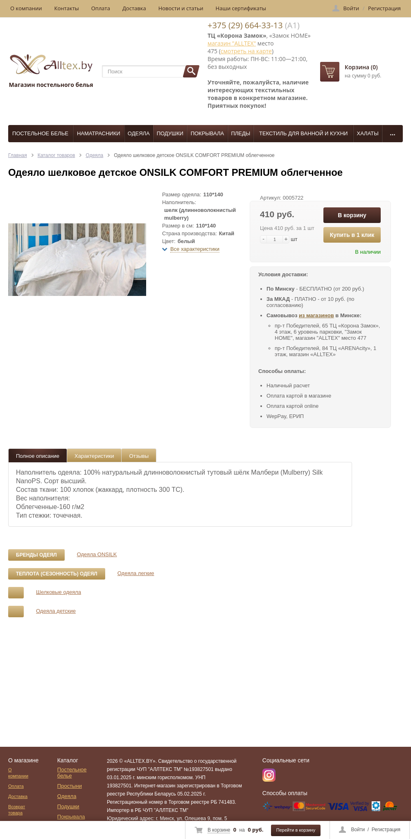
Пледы (240, 133)
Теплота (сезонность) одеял (56, 574)
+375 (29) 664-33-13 (245, 25)
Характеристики (94, 456)
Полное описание (37, 456)
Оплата (100, 8)
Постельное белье (40, 133)
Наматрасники (98, 133)
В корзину (352, 215)
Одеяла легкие (135, 573)
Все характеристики (194, 249)
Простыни (69, 786)
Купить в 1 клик (352, 235)
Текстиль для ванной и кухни (303, 133)
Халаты (367, 133)
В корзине (219, 830)
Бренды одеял (36, 555)
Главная (17, 155)
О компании (26, 8)
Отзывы (139, 456)
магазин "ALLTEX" (232, 43)
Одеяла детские (56, 611)
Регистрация (386, 829)
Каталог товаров (56, 155)
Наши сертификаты (241, 8)
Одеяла (139, 133)
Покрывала (207, 133)
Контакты (66, 8)
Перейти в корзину (295, 830)
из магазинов (316, 315)
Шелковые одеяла (58, 592)
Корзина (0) (361, 67)
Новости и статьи (180, 8)
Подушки (170, 133)
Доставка (134, 8)
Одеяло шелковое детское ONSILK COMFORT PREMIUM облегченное (194, 155)
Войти (358, 829)
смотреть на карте (246, 51)
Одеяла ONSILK (97, 554)
